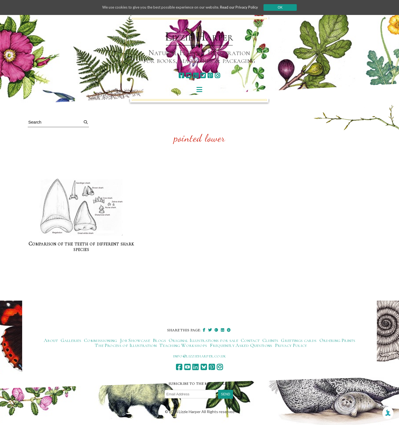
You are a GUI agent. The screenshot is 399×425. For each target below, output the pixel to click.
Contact (250, 340)
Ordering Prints (337, 340)
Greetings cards (298, 340)
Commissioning (100, 340)
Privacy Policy (291, 345)
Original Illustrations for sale (203, 340)
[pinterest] (210, 75)
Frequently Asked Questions (241, 345)
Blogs (159, 340)
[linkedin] (195, 75)
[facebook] (181, 75)
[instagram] (217, 75)
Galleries (71, 340)
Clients (270, 340)
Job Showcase (135, 340)
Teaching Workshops (183, 345)
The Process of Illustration (126, 345)
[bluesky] (203, 75)
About (51, 340)
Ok (285, 7)
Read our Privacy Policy (244, 7)
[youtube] (188, 75)
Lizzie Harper (199, 36)
